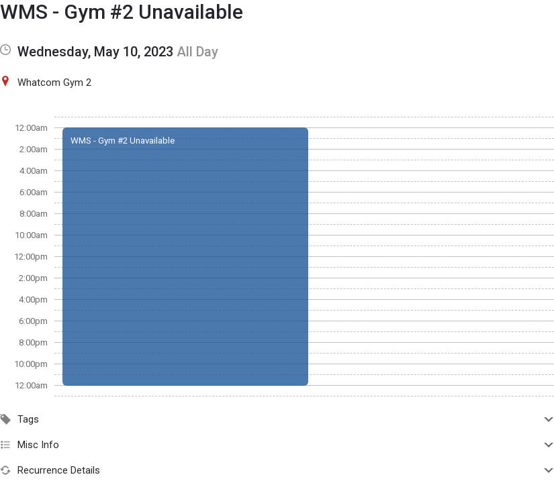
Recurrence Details (277, 470)
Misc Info (277, 445)
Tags (277, 419)
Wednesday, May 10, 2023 (95, 52)
